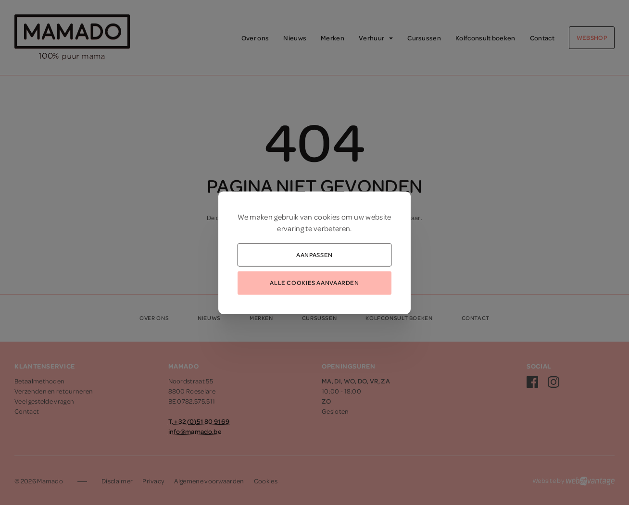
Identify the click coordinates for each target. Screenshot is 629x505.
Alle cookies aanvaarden (314, 282)
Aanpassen (314, 254)
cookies (327, 216)
